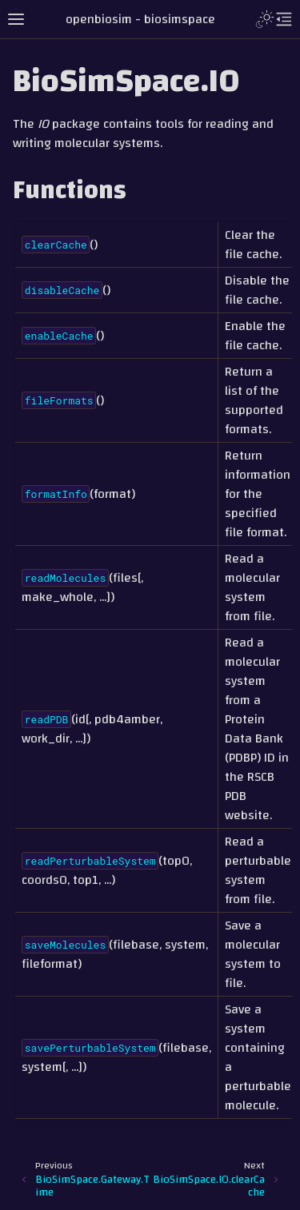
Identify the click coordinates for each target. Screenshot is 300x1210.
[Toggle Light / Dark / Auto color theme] (264, 19)
